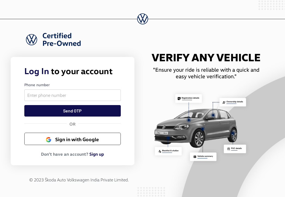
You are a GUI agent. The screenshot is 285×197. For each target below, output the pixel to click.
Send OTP (72, 110)
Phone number (37, 84)
